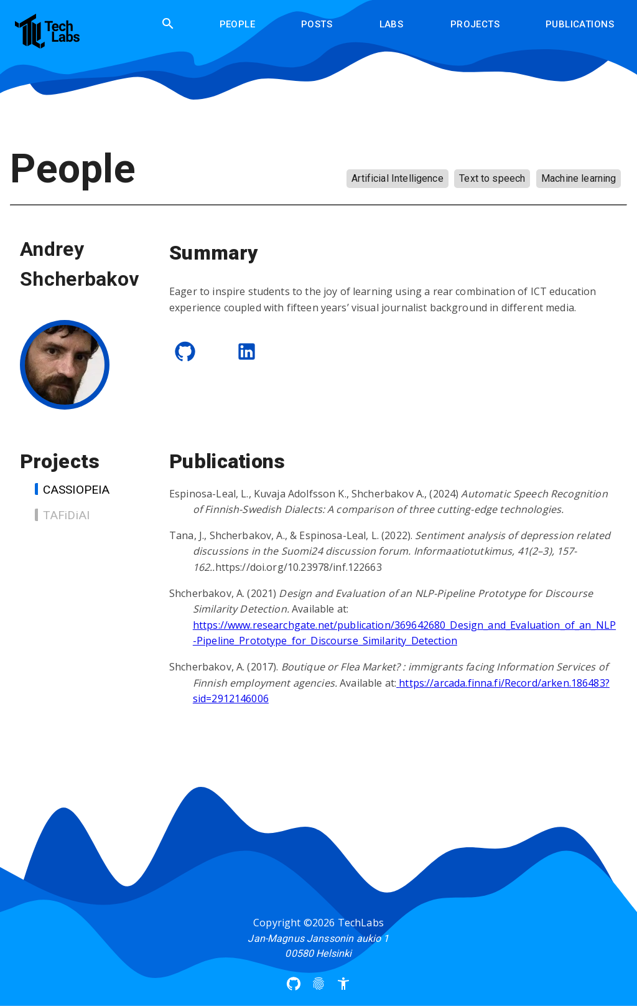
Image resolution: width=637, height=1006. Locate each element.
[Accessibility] (343, 983)
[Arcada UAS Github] (293, 983)
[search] (168, 23)
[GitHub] (185, 351)
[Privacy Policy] (318, 983)
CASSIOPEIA (72, 489)
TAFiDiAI (62, 515)
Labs (391, 24)
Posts (316, 24)
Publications (580, 24)
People (238, 24)
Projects (475, 24)
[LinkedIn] (247, 351)
